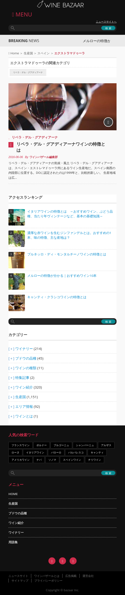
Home (14, 53)
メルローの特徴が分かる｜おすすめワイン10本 (62, 276)
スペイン (43, 53)
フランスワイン (21, 445)
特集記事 (22, 377)
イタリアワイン (35, 452)
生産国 (28, 53)
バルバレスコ (76, 452)
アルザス (106, 445)
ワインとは (24, 416)
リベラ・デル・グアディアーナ (28, 72)
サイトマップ (20, 581)
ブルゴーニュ (61, 445)
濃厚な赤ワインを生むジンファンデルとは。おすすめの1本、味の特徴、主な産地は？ (69, 235)
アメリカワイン (21, 459)
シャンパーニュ (85, 445)
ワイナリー (24, 348)
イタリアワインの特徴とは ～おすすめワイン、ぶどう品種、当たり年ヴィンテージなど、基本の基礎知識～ (70, 213)
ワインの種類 (25, 367)
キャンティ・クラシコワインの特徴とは (56, 297)
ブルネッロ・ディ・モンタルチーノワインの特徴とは (66, 254)
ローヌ (15, 452)
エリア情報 (24, 406)
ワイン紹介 (24, 387)
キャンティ (97, 452)
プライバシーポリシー (48, 581)
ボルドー (41, 445)
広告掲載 (71, 576)
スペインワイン (72, 459)
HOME (13, 494)
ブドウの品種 (25, 358)
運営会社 (88, 576)
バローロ (56, 452)
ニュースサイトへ (106, 21)
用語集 (13, 542)
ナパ (39, 459)
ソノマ (52, 459)
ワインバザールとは (46, 576)
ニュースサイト (18, 576)
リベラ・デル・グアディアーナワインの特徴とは (60, 147)
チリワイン (94, 459)
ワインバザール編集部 (43, 157)
